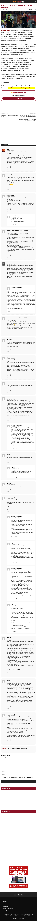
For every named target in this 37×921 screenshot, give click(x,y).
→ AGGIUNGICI (18, 98)
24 (35, 9)
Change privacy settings (18, 918)
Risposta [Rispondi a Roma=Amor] (8, 351)
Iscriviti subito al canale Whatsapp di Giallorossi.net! (21, 88)
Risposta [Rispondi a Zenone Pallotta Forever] (8, 189)
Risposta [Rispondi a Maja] (8, 392)
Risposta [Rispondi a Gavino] (8, 708)
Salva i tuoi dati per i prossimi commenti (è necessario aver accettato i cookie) (18, 777)
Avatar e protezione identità (8, 910)
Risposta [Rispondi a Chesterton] (8, 674)
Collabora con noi (6, 904)
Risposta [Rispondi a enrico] (8, 169)
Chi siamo (4, 901)
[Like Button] (7, 167)
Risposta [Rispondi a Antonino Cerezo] (8, 211)
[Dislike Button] (10, 167)
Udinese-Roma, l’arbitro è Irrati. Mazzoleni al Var (9, 116)
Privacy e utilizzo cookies (7, 908)
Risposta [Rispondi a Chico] (8, 282)
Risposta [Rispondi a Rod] (8, 377)
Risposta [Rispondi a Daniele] (8, 462)
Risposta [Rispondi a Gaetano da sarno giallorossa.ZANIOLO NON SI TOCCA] (8, 257)
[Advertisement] (18, 133)
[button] (2, 1)
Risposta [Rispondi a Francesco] (8, 491)
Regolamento (5, 906)
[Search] (35, 1)
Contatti (4, 903)
